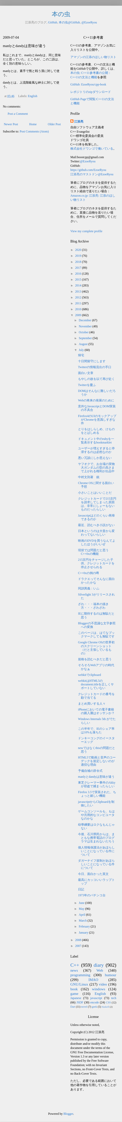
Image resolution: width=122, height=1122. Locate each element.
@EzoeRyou (89, 22)
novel (84, 1006)
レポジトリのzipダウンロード (90, 91)
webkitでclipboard (89, 674)
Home (33, 124)
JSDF (79, 1002)
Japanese (75, 998)
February (85, 926)
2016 (78, 273)
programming (80, 975)
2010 (78, 309)
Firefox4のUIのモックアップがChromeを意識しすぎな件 (97, 419)
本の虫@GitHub (69, 22)
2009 (78, 315)
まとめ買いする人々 (92, 703)
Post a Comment (18, 113)
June (82, 902)
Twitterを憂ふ (87, 385)
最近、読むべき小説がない (96, 525)
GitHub (52, 22)
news (74, 970)
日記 (81, 889)
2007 (78, 945)
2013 (78, 291)
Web (99, 970)
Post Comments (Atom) (34, 131)
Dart (72, 1006)
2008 (78, 940)
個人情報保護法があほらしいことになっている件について (96, 851)
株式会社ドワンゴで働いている (91, 148)
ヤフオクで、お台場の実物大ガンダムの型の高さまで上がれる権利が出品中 (96, 467)
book (74, 989)
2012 (78, 297)
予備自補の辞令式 (90, 770)
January (84, 932)
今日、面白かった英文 (93, 874)
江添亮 (78, 121)
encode (94, 1002)
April (82, 914)
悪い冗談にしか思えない (95, 457)
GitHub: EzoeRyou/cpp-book (88, 84)
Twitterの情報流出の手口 (94, 367)
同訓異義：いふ (88, 588)
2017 (78, 267)
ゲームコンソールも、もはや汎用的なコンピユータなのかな (96, 815)
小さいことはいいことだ (95, 492)
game (74, 994)
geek (94, 1006)
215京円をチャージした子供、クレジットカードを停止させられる (96, 563)
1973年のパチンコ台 (92, 895)
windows (98, 989)
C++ (74, 965)
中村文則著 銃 (88, 477)
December (85, 320)
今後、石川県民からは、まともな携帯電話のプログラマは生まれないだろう (96, 838)
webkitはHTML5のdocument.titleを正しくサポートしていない (96, 684)
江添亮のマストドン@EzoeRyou (91, 174)
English (32, 96)
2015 (78, 279)
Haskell (105, 1007)
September (86, 338)
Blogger (68, 1113)
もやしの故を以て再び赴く (96, 378)
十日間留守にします (92, 361)
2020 (78, 249)
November (86, 326)
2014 (78, 285)
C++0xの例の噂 (88, 573)
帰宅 (81, 355)
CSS (108, 1002)
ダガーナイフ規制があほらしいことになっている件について (96, 864)
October (84, 332)
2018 (78, 261)
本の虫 (61, 14)
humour (110, 975)
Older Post (54, 124)
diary (99, 965)
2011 (78, 303)
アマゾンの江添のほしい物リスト (93, 57)
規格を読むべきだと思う (95, 659)
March (83, 920)
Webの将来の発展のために (96, 400)
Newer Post (11, 124)
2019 (78, 255)
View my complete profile (86, 231)
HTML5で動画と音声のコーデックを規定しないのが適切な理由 (97, 761)
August (83, 344)
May (82, 908)
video (103, 984)
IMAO (93, 980)
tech (113, 998)
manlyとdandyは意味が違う (96, 776)
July (82, 350)
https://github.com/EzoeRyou (88, 169)
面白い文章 (85, 373)
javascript (96, 998)
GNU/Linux (79, 984)
